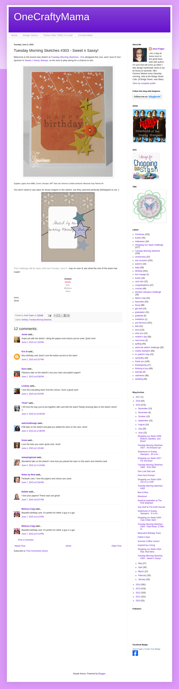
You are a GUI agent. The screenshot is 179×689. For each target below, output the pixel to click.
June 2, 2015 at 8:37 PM (33, 359)
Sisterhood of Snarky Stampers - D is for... (148, 512)
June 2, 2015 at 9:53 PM (33, 394)
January (142, 579)
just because (141, 323)
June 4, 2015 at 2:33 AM (33, 448)
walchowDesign (29, 423)
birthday (25, 320)
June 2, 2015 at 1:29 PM (33, 342)
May (140, 563)
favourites (139, 301)
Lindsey (25, 386)
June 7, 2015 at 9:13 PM (33, 517)
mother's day (141, 337)
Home (14, 35)
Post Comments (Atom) (37, 551)
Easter (138, 238)
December (143, 408)
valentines (139, 375)
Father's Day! (144, 537)
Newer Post (20, 546)
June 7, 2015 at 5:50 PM (33, 482)
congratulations (142, 285)
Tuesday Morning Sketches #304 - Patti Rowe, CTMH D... (151, 526)
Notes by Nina (28, 474)
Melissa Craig (28, 509)
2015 (138, 405)
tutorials (138, 372)
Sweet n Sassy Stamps (36, 60)
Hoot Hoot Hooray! (146, 475)
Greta (24, 440)
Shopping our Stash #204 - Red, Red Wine (150, 550)
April (140, 567)
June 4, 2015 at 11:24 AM (33, 465)
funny (137, 305)
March (141, 571)
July (140, 429)
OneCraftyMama (52, 16)
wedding (139, 379)
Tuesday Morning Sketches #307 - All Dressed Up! (150, 446)
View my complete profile (144, 83)
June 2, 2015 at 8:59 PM (33, 376)
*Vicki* (25, 403)
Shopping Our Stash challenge (149, 245)
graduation (140, 312)
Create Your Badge (152, 649)
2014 (138, 584)
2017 (138, 397)
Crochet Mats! (85, 35)
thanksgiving (141, 365)
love (137, 330)
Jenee (68, 282)
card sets (139, 281)
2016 (138, 401)
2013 (138, 588)
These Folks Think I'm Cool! (58, 35)
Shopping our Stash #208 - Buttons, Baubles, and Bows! (150, 438)
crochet (138, 288)
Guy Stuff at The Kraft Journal (151, 507)
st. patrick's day (142, 354)
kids (137, 326)
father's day (140, 298)
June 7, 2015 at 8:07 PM (33, 499)
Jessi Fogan (158, 49)
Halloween (140, 241)
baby (137, 267)
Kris (83, 57)
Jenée (24, 334)
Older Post (116, 546)
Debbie (25, 492)
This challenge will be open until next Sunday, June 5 (41, 268)
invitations (139, 319)
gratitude (139, 315)
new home (140, 340)
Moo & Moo (143, 492)
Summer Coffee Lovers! (149, 541)
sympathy (139, 358)
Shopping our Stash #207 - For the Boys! (150, 459)
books (138, 278)
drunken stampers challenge (148, 292)
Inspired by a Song (146, 545)
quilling (138, 344)
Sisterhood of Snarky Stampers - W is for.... (149, 452)
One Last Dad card (146, 471)
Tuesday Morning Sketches (64, 57)
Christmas (139, 234)
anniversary (140, 257)
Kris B (25, 351)
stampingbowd (29, 457)
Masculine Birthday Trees (149, 533)
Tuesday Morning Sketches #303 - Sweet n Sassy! (150, 557)
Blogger (101, 673)
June (140, 432)
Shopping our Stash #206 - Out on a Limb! (150, 480)
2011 (138, 596)
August (141, 424)
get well (138, 308)
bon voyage (140, 274)
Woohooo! (142, 496)
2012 (138, 592)
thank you (139, 361)
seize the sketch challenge (147, 347)
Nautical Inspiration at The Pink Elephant (150, 501)
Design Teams (30, 35)
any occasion (141, 260)
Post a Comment (25, 540)
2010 (138, 600)
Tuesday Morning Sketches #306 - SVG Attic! (150, 466)
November (143, 412)
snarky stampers (142, 351)
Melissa (68, 288)
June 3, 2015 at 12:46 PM (33, 431)
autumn (138, 264)
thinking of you (141, 368)
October (142, 416)
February (142, 575)
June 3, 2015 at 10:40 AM (33, 414)
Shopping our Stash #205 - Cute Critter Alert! (150, 518)
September (143, 420)
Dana (24, 369)
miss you (139, 333)
